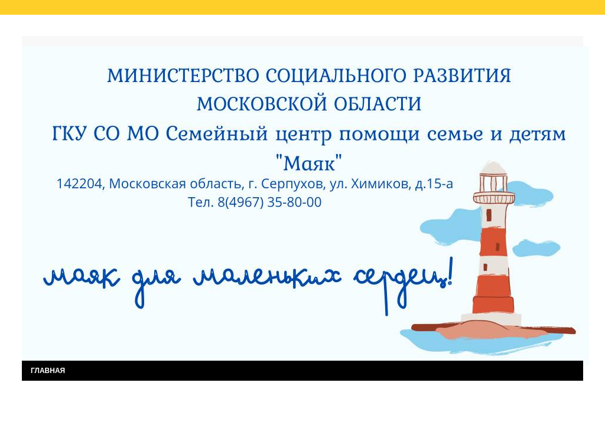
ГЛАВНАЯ (48, 371)
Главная (48, 28)
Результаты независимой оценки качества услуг (172, 28)
